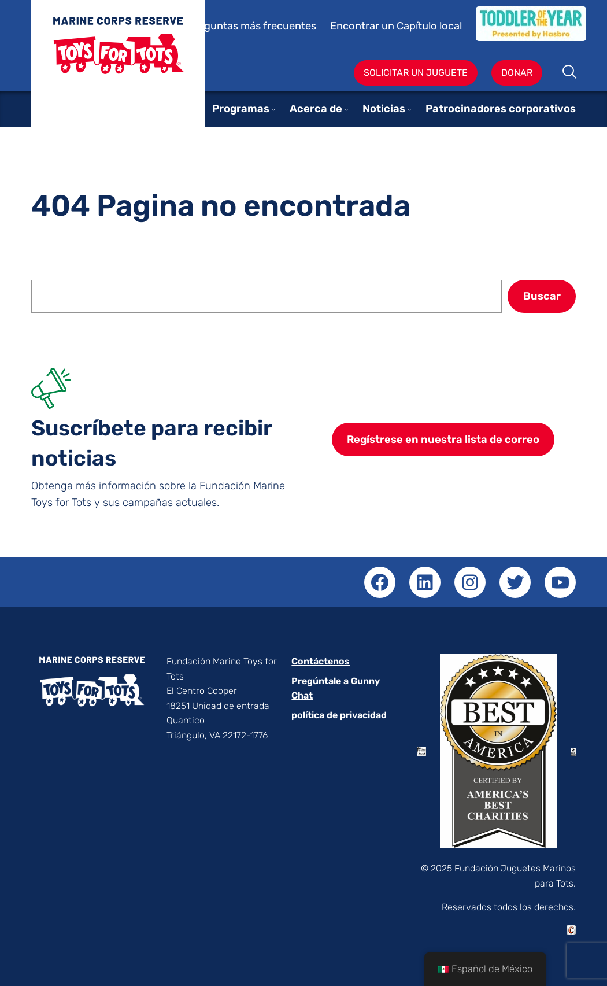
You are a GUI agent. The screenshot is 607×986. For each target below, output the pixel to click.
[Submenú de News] (409, 109)
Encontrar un (363, 26)
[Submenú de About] (346, 109)
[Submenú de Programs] (273, 109)
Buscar (570, 73)
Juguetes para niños (118, 76)
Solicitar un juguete (416, 72)
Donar (516, 72)
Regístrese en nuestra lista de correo (443, 439)
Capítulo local (429, 26)
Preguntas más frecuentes (251, 26)
